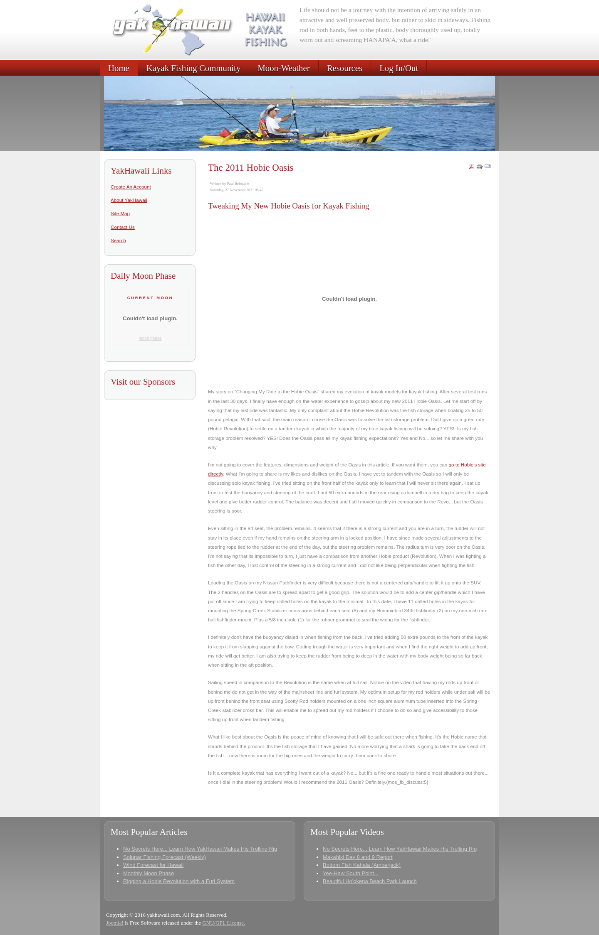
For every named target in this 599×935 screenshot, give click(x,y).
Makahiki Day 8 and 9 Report (358, 857)
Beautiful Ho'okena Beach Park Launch (370, 881)
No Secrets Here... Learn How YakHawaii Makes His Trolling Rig (200, 849)
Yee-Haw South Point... (351, 873)
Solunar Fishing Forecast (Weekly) (164, 857)
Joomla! (115, 923)
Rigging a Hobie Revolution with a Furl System (179, 881)
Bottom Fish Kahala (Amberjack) (362, 865)
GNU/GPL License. (223, 923)
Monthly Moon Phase (148, 873)
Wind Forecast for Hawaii (153, 865)
